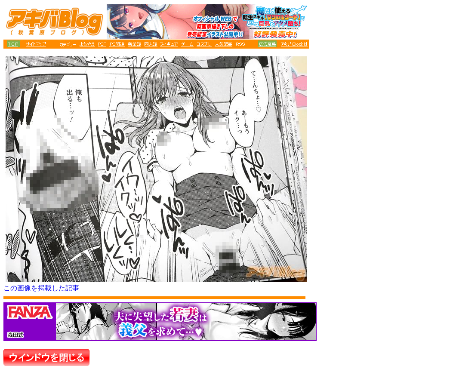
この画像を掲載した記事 (41, 288)
